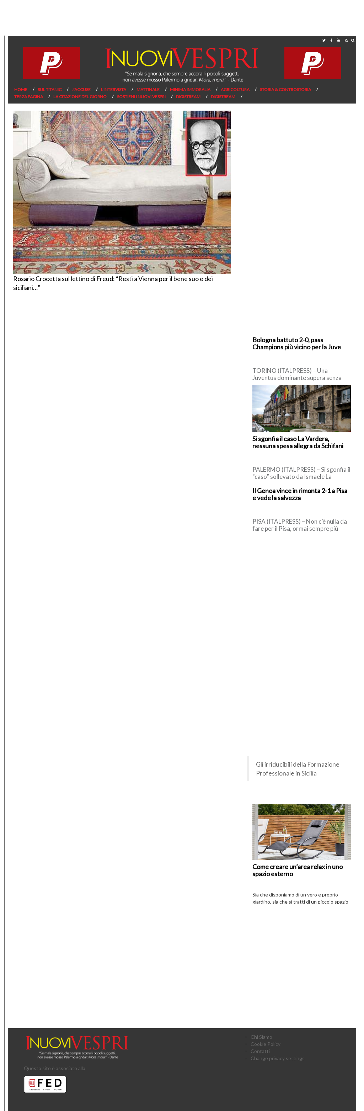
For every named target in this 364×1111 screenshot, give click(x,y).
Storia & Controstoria (285, 89)
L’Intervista (113, 89)
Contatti (260, 1051)
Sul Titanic (49, 89)
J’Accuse (81, 89)
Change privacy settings (278, 1058)
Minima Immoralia (190, 89)
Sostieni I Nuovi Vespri (141, 96)
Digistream (188, 96)
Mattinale (148, 89)
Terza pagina (28, 96)
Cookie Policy (265, 1044)
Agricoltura (235, 89)
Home (20, 89)
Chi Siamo (261, 1037)
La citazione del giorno (80, 96)
